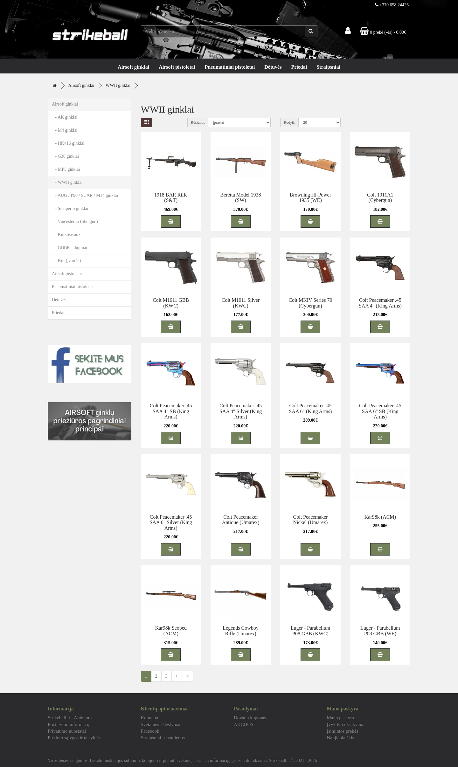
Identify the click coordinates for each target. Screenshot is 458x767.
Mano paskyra (340, 717)
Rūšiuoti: (198, 122)
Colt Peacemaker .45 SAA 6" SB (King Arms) (380, 411)
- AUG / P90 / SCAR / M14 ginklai (85, 195)
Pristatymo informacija (70, 724)
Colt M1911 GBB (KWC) (171, 302)
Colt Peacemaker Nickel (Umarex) (310, 519)
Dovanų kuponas (250, 717)
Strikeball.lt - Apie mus (70, 717)
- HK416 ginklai (68, 143)
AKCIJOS (243, 724)
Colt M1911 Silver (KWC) (241, 302)
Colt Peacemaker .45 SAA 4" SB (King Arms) (171, 411)
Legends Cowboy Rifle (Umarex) (240, 630)
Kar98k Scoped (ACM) (171, 630)
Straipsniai (328, 67)
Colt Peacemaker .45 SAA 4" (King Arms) (380, 302)
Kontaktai (150, 717)
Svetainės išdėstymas (161, 724)
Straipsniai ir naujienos (163, 737)
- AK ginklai (65, 117)
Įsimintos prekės (342, 731)
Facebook (150, 731)
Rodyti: (289, 122)
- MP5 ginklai (66, 169)
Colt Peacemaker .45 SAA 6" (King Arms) (310, 408)
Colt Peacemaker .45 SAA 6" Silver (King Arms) (171, 522)
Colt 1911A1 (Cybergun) (380, 197)
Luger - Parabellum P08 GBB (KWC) (310, 630)
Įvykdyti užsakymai (346, 724)
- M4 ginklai (65, 130)
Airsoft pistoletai (177, 67)
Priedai (299, 67)
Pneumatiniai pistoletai (230, 67)
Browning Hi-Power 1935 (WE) (310, 197)
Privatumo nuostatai (67, 731)
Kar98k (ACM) (380, 517)
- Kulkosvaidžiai (68, 234)
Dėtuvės (272, 67)
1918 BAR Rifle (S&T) (171, 197)
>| (187, 676)
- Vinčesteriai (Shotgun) (75, 221)
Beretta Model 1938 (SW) (240, 197)
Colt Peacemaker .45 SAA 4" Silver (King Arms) (240, 411)
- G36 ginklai (65, 156)
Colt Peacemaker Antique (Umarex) (241, 519)
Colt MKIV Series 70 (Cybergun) (310, 302)
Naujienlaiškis (340, 737)
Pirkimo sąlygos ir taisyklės (74, 737)
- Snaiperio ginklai (70, 208)
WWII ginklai (118, 85)
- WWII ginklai (67, 182)
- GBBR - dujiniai (69, 247)
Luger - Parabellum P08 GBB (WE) (380, 630)
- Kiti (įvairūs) (66, 260)
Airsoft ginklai (133, 67)
